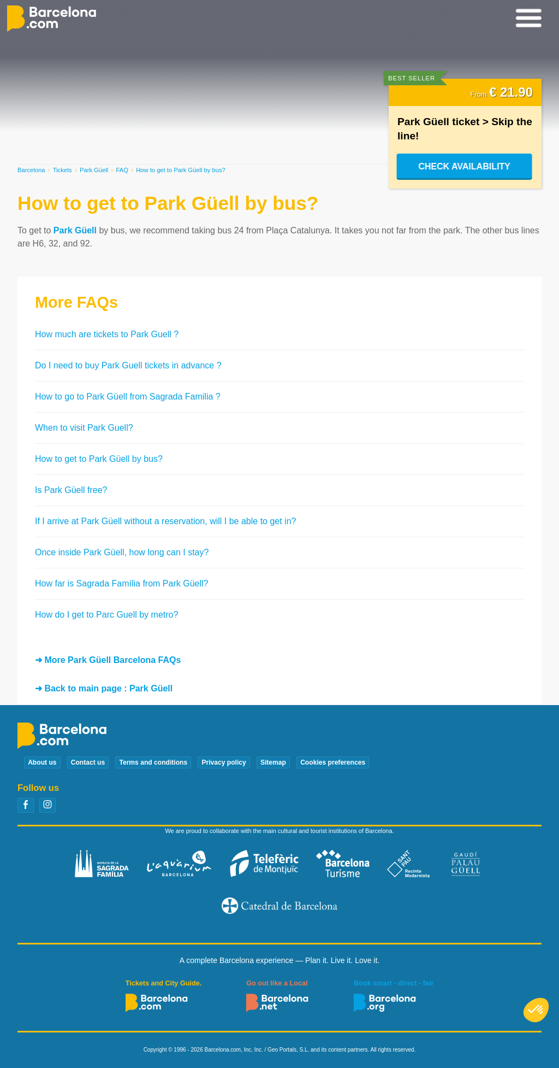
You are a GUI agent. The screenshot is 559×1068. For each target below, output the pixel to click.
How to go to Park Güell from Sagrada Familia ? (128, 396)
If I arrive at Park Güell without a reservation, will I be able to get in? (165, 521)
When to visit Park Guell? (84, 427)
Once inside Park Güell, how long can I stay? (122, 552)
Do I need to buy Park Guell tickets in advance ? (128, 365)
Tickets (62, 170)
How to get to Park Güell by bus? (99, 458)
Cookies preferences (332, 762)
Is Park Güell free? (71, 490)
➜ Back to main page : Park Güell (104, 688)
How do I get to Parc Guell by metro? (106, 614)
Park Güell (94, 170)
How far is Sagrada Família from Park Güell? (121, 583)
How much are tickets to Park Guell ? (107, 334)
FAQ (122, 170)
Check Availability (465, 166)
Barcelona (31, 170)
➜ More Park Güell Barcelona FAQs (108, 660)
